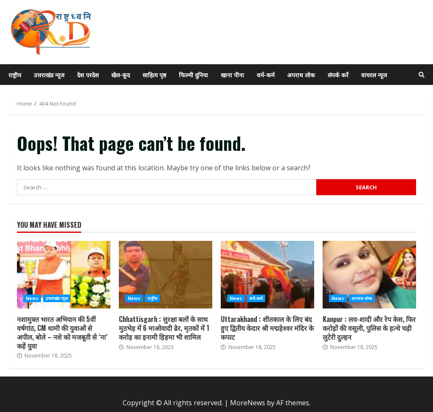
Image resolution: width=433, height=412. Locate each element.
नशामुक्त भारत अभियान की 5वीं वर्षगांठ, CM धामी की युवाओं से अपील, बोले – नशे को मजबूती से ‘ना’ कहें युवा (63, 274)
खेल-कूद (120, 74)
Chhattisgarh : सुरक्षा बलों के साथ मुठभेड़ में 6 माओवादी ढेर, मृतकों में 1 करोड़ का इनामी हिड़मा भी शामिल (165, 274)
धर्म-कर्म (265, 74)
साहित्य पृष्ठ (154, 74)
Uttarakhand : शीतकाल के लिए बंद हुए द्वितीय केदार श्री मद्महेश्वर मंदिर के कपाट (267, 274)
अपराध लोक (301, 74)
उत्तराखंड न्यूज (49, 74)
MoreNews (247, 402)
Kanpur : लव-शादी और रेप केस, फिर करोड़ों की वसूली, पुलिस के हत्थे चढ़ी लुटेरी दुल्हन (369, 274)
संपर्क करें (338, 74)
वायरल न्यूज (374, 74)
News (32, 298)
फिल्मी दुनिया (193, 74)
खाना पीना (232, 74)
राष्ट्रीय (14, 74)
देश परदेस (88, 74)
